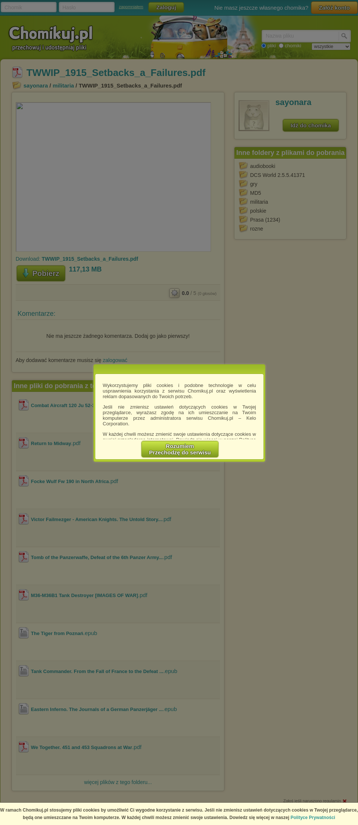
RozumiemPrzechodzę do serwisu (180, 449)
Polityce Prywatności (313, 817)
